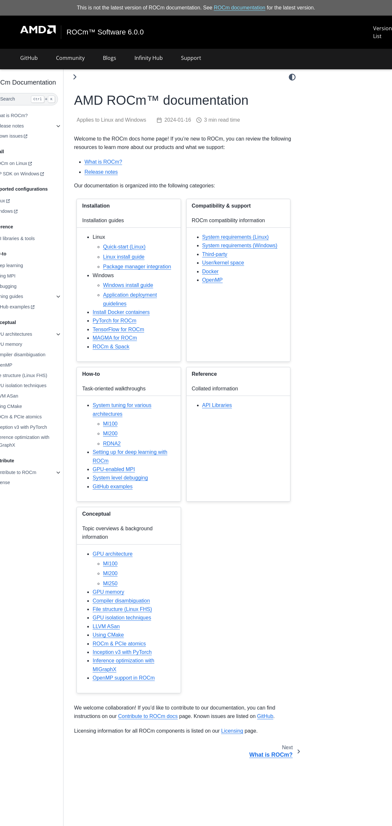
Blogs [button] (109, 57)
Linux (14, 200)
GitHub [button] (29, 57)
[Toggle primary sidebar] (90, 77)
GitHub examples (26, 306)
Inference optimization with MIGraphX (36, 441)
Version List (382, 32)
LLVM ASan (20, 396)
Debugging (19, 286)
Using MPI (19, 275)
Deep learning (23, 265)
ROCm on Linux (25, 163)
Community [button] (70, 57)
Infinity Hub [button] (148, 57)
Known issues (22, 136)
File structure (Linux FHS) (35, 375)
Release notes (23, 126)
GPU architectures (27, 334)
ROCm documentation (239, 7)
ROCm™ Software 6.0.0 (105, 32)
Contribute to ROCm (29, 472)
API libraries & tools (28, 238)
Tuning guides (23, 296)
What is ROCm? (25, 115)
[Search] (39, 99)
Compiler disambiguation (34, 354)
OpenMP (17, 365)
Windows (17, 211)
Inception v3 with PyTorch (35, 426)
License (16, 482)
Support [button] (191, 57)
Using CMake (22, 406)
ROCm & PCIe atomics (32, 416)
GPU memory (22, 344)
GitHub (280, 724)
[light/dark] (292, 77)
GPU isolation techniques (34, 385)
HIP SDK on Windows (31, 173)
